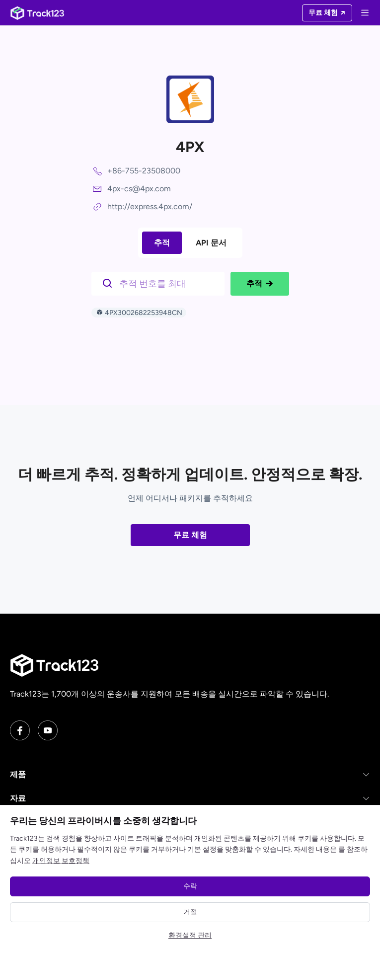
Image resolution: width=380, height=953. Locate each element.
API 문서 (211, 242)
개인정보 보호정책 (60, 861)
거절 (190, 912)
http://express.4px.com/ (149, 206)
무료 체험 (190, 535)
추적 (162, 242)
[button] (190, 775)
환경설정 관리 (190, 935)
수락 (190, 886)
